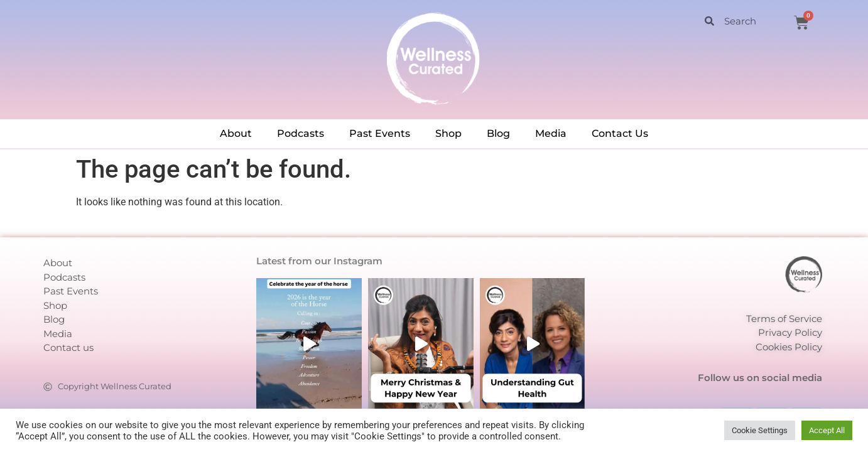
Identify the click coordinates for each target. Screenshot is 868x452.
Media (551, 133)
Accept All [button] (827, 430)
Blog (498, 133)
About (236, 133)
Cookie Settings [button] (760, 430)
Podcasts (300, 133)
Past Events (379, 133)
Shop (448, 133)
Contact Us (620, 133)
